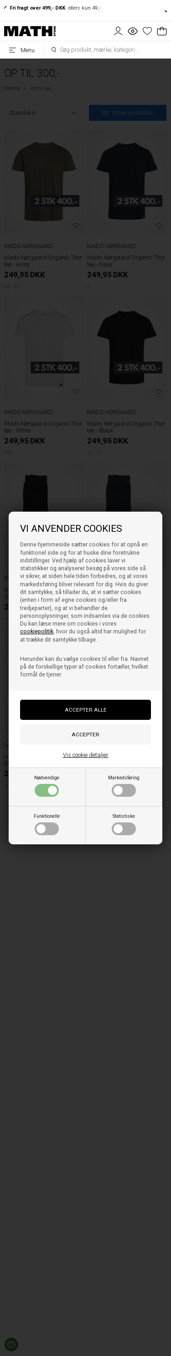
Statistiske (124, 824)
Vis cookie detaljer (86, 754)
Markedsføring (124, 786)
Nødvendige (46, 786)
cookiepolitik (36, 631)
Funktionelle (47, 824)
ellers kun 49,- (54, 8)
